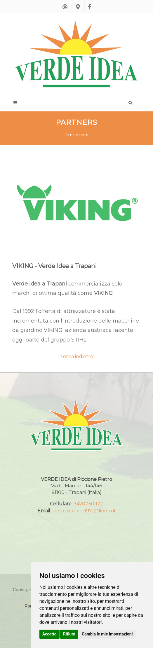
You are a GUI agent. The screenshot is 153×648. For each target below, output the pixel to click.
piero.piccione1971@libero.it (84, 511)
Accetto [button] (49, 634)
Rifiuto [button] (69, 634)
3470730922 (88, 504)
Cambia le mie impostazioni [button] (107, 634)
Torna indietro (76, 134)
